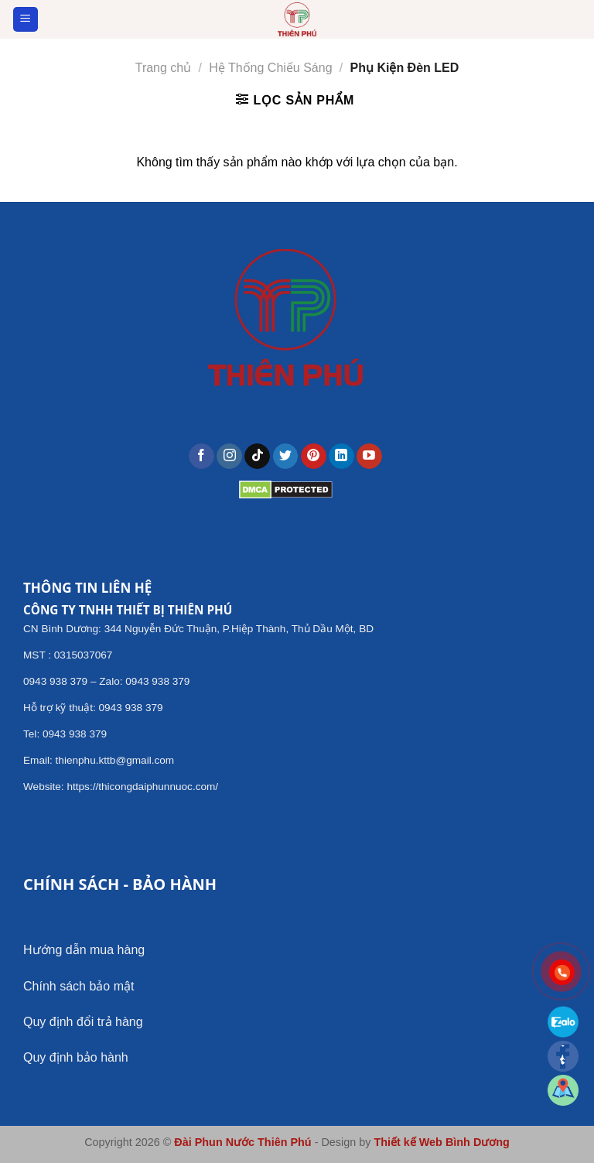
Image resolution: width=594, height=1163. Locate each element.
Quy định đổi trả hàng (83, 1021)
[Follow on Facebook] (201, 456)
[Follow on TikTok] (257, 456)
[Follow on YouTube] (369, 456)
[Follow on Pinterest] (313, 456)
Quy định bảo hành (75, 1057)
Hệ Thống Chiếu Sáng (270, 67)
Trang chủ (163, 67)
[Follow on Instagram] (229, 456)
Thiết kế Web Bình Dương (441, 1142)
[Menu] (26, 19)
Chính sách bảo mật (78, 986)
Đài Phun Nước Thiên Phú (242, 1142)
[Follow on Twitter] (286, 456)
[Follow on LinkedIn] (341, 456)
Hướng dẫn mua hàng (84, 949)
